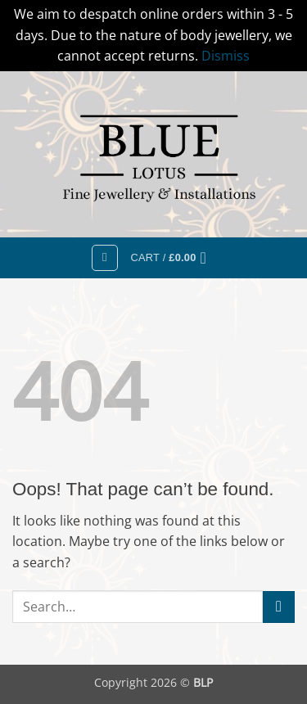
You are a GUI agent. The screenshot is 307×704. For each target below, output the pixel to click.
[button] (105, 258)
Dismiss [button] (225, 56)
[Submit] (279, 607)
